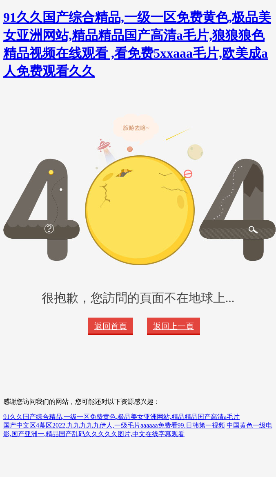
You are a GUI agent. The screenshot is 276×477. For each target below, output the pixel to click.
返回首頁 (110, 326)
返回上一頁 (173, 326)
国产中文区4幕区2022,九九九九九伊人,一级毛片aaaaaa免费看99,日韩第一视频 (114, 425)
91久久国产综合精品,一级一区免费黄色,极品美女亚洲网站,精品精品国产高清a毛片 (121, 416)
